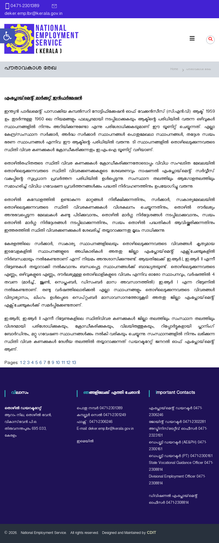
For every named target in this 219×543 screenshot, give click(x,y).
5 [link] (36, 363)
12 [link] (68, 363)
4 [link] (32, 363)
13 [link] (74, 363)
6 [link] (40, 363)
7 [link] (44, 363)
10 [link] (57, 363)
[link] (7, 35)
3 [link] (28, 363)
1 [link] (20, 363)
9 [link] (52, 363)
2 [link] (24, 363)
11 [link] (62, 363)
